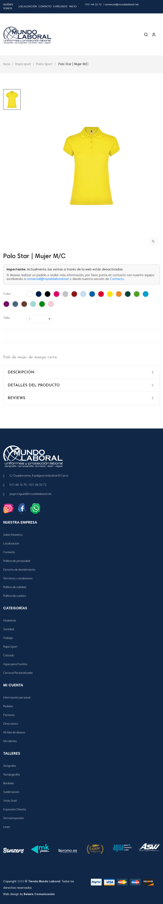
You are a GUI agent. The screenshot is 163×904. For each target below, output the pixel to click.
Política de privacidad (16, 561)
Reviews (16, 398)
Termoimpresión (13, 818)
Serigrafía (9, 766)
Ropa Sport (10, 647)
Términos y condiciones (17, 578)
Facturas (8, 715)
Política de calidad (14, 587)
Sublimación (11, 792)
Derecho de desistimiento (19, 569)
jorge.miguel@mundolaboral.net (30, 494)
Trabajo (8, 638)
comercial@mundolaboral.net (120, 4)
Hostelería (9, 620)
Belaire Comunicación (39, 894)
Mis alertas (10, 741)
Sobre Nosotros (12, 535)
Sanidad (8, 629)
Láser (6, 827)
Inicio (73, 6)
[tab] (81, 372)
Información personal (16, 697)
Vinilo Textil (10, 801)
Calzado (8, 655)
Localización (27, 6)
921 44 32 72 (93, 4)
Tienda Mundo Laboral (44, 881)
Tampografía (11, 774)
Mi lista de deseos (14, 732)
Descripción (21, 372)
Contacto (44, 6)
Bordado (8, 783)
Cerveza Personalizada (17, 673)
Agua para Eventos (15, 664)
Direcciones (10, 724)
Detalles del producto (34, 385)
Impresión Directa (14, 809)
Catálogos (60, 6)
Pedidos (8, 706)
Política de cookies (14, 596)
